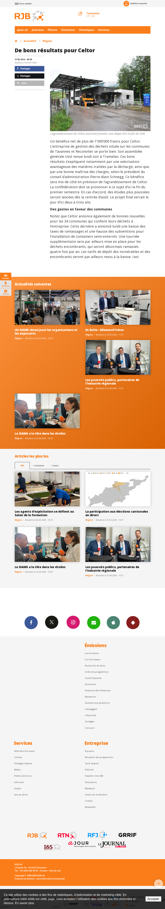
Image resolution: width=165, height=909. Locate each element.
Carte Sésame (92, 763)
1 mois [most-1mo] (54, 465)
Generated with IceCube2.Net (50, 879)
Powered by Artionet (25, 879)
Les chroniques (92, 659)
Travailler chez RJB (94, 776)
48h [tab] (22, 465)
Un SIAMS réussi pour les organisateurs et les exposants (46, 331)
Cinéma (18, 757)
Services (103, 30)
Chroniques (86, 30)
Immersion (90, 684)
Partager (23, 68)
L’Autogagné (91, 709)
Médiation (90, 788)
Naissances (90, 696)
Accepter (153, 899)
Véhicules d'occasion (24, 751)
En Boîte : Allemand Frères (104, 330)
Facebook (31, 622)
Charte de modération (96, 794)
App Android (133, 622)
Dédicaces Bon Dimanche (98, 690)
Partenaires (91, 782)
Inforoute (19, 782)
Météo (17, 769)
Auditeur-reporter (135, 3)
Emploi (17, 788)
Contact (89, 801)
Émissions (68, 30)
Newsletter (90, 807)
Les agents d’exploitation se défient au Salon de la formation (44, 513)
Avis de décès (21, 794)
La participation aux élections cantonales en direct (116, 513)
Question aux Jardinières (97, 703)
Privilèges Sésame (23, 763)
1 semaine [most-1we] (38, 465)
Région (47, 41)
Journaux (38, 30)
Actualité (30, 41)
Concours (89, 728)
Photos (52, 30)
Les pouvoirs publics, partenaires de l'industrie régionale (112, 381)
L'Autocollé (90, 715)
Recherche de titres (95, 665)
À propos (89, 751)
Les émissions (92, 653)
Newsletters (93, 622)
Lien (21, 83)
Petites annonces (22, 776)
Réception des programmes (99, 757)
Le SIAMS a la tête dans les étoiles (40, 433)
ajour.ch (22, 30)
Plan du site (55, 871)
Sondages (89, 721)
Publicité (89, 769)
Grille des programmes (96, 672)
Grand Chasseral (93, 678)
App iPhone (113, 622)
